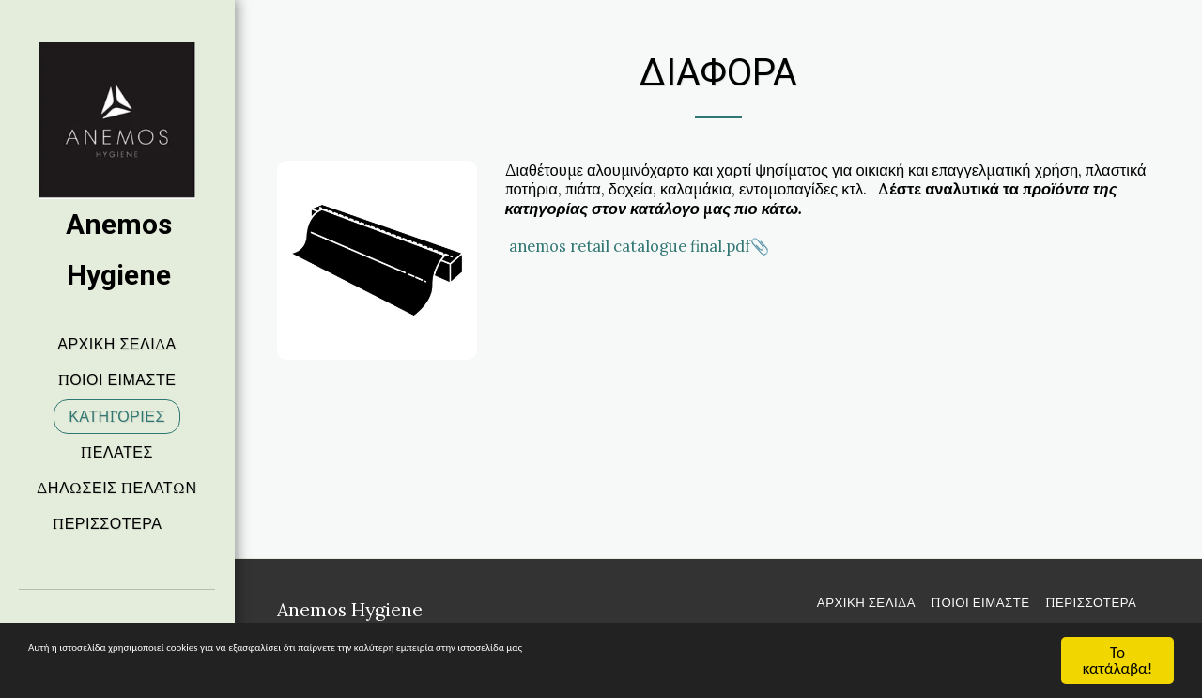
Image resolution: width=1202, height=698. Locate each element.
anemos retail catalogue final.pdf (629, 246)
